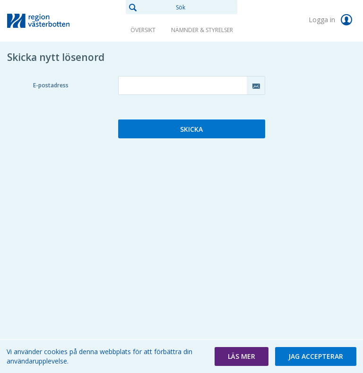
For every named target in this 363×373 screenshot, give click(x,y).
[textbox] (191, 85)
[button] (241, 356)
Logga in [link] (332, 19)
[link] (54, 21)
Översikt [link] (143, 30)
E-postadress (51, 85)
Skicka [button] (191, 129)
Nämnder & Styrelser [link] (202, 30)
